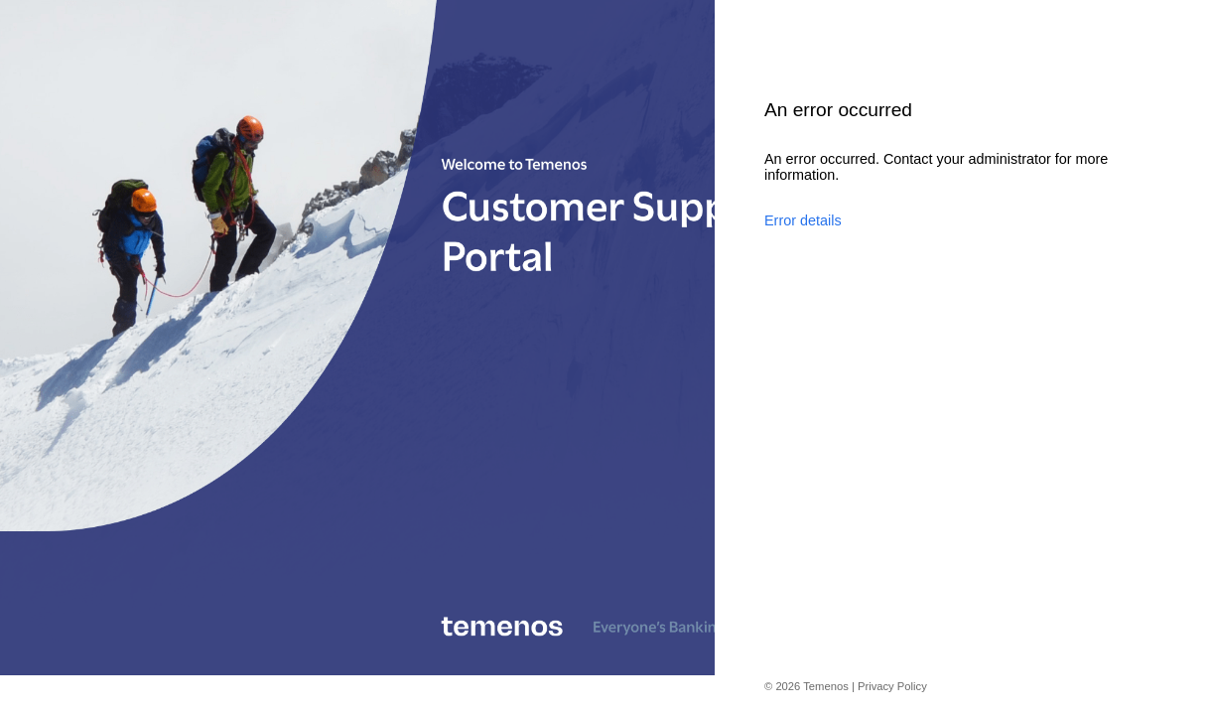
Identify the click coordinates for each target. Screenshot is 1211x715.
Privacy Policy (892, 686)
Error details (803, 220)
